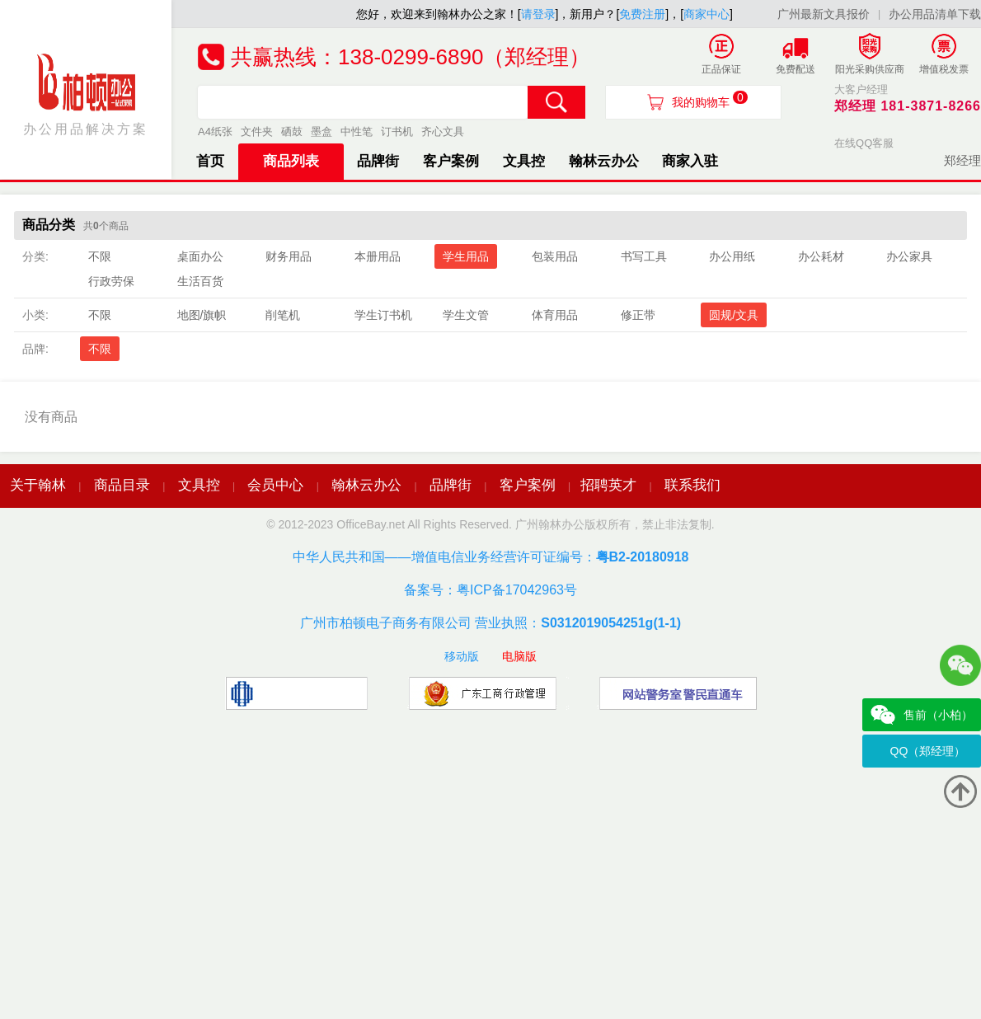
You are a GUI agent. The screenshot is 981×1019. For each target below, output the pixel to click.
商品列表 (291, 161)
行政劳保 (111, 281)
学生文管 (466, 315)
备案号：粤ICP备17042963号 (490, 590)
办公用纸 (732, 256)
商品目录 (122, 485)
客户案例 (451, 161)
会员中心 (275, 485)
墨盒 (321, 131)
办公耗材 (821, 256)
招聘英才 (608, 485)
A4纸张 (215, 131)
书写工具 (644, 256)
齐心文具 (442, 131)
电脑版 (519, 656)
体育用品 (555, 315)
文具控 (524, 161)
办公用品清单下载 (935, 14)
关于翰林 (38, 485)
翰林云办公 (604, 161)
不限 (99, 256)
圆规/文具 (733, 315)
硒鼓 (292, 131)
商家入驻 (690, 161)
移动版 (461, 656)
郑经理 (962, 160)
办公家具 (909, 256)
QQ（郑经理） (928, 751)
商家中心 (706, 14)
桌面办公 (200, 256)
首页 (210, 161)
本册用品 (377, 256)
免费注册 (642, 14)
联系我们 (692, 485)
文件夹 (257, 131)
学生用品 (466, 256)
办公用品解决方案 (85, 93)
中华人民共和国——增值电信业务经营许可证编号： (491, 557)
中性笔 (356, 131)
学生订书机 (383, 315)
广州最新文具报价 (823, 14)
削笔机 (282, 315)
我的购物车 (710, 100)
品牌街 (378, 161)
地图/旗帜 (202, 315)
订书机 (397, 131)
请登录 (538, 14)
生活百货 (200, 281)
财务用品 (288, 256)
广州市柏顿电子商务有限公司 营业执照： (490, 623)
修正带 (638, 315)
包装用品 (555, 256)
